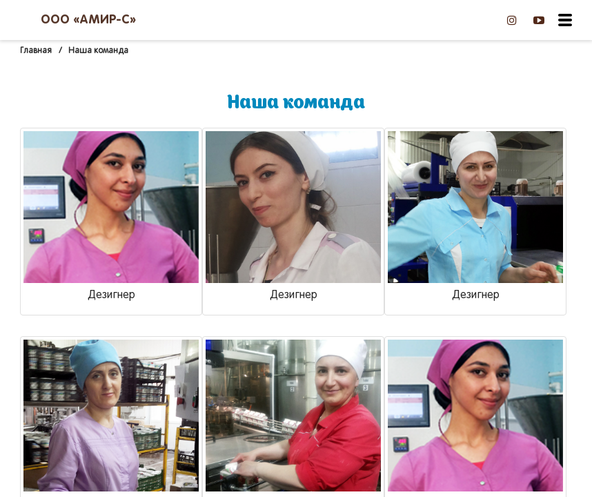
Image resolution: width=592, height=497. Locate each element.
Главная (36, 51)
